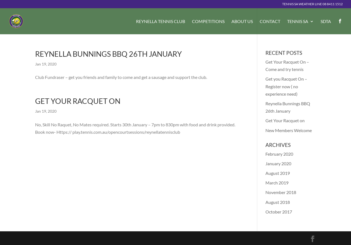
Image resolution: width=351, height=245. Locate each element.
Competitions (208, 21)
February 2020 (279, 153)
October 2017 (278, 211)
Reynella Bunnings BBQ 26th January (108, 53)
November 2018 (280, 192)
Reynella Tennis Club (160, 21)
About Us (242, 21)
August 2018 (277, 202)
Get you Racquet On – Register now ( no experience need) (286, 86)
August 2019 (277, 173)
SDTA (326, 21)
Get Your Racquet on (77, 101)
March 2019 (276, 182)
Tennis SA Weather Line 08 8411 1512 (312, 4)
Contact (270, 21)
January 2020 (278, 163)
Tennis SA (297, 21)
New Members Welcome (288, 130)
